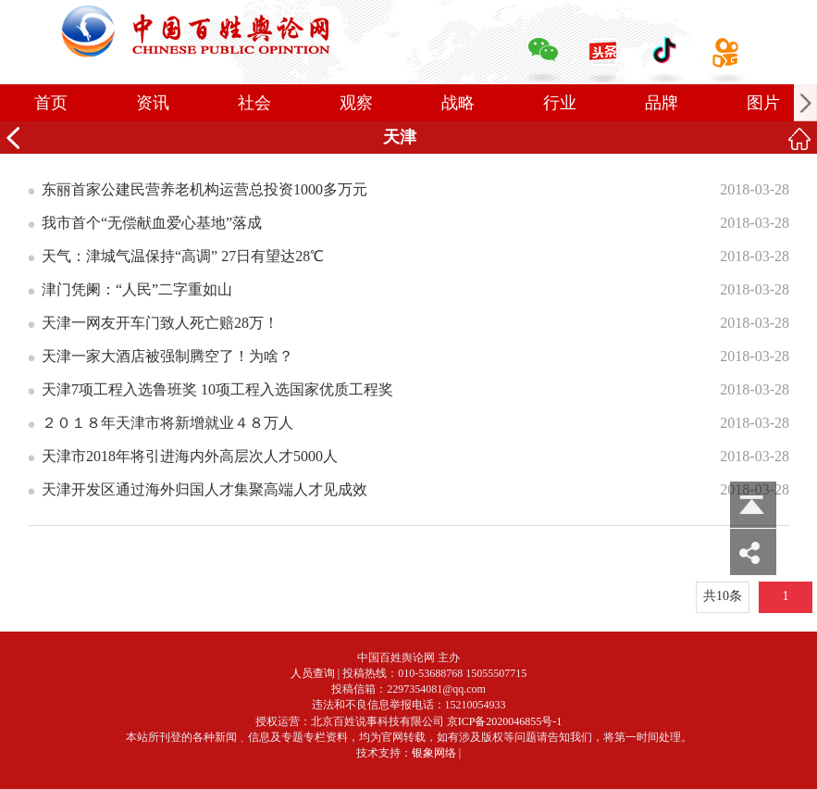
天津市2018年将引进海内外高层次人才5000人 (190, 456)
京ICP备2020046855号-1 (505, 721)
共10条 (722, 596)
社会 (254, 103)
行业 (559, 103)
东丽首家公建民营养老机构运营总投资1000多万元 (204, 189)
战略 (458, 103)
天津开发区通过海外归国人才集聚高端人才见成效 (204, 489)
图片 (763, 103)
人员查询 (313, 673)
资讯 (152, 103)
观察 (356, 103)
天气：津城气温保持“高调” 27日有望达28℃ (183, 256)
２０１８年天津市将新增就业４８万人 (167, 423)
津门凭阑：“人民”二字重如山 (137, 289)
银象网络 (434, 752)
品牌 (661, 103)
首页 (51, 103)
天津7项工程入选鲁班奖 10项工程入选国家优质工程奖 (217, 389)
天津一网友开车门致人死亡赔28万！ (160, 323)
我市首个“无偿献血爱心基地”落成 (152, 223)
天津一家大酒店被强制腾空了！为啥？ (167, 356)
